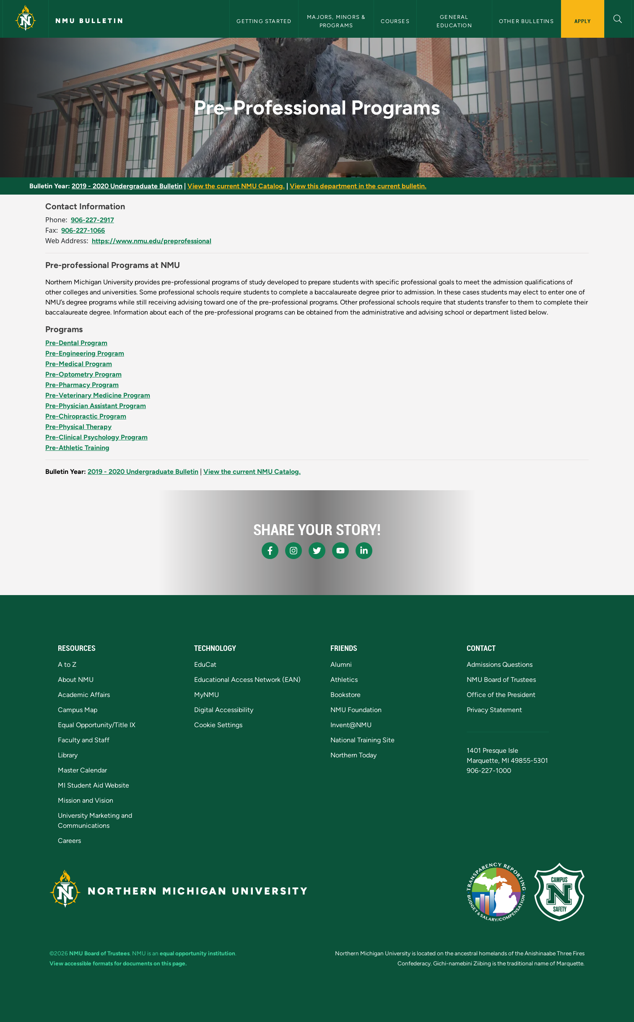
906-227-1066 (83, 230)
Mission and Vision (85, 800)
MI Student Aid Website (93, 785)
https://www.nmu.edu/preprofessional (151, 241)
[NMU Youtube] (340, 550)
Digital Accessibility (223, 710)
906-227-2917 (92, 220)
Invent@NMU (351, 725)
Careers (69, 841)
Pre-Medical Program (78, 364)
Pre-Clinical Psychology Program (96, 437)
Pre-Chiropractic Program (85, 416)
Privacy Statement (494, 710)
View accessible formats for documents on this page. (118, 963)
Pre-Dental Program (76, 343)
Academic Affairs (84, 695)
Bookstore (345, 695)
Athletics (344, 680)
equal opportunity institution (197, 953)
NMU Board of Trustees (501, 680)
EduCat (205, 664)
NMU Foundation (356, 710)
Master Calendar (82, 770)
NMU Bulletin (89, 21)
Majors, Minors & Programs (337, 21)
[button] (618, 18)
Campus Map (77, 710)
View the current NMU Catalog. (236, 186)
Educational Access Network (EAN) (247, 680)
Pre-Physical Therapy (78, 427)
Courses (395, 21)
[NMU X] (317, 550)
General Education (454, 21)
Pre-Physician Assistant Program (95, 406)
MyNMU (206, 695)
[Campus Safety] (559, 892)
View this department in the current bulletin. (358, 186)
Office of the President (501, 695)
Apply (582, 21)
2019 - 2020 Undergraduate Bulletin (127, 186)
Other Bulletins (526, 21)
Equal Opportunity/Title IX (96, 725)
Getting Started (263, 21)
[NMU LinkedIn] (364, 550)
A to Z (67, 664)
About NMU (76, 680)
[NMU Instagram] (293, 550)
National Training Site (362, 740)
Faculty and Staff (83, 740)
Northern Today (353, 755)
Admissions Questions (500, 664)
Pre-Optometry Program (83, 374)
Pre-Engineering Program (84, 353)
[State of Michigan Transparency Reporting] (496, 892)
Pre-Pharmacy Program (82, 385)
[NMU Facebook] (270, 550)
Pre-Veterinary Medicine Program (97, 395)
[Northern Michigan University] (26, 19)
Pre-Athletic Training (77, 448)
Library (68, 755)
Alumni (341, 664)
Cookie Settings (218, 725)
